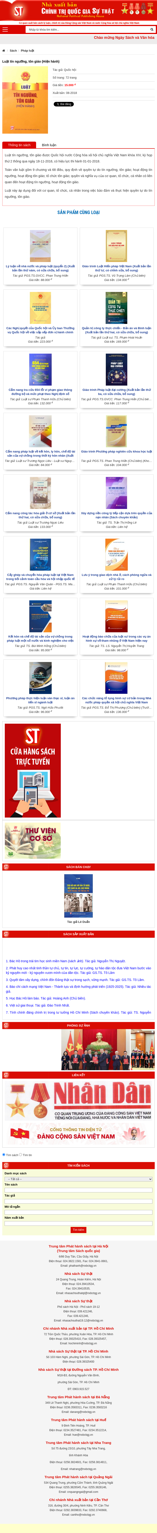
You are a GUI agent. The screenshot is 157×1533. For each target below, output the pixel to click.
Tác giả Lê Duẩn (78, 922)
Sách (13, 50)
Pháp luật (27, 50)
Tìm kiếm (78, 1229)
